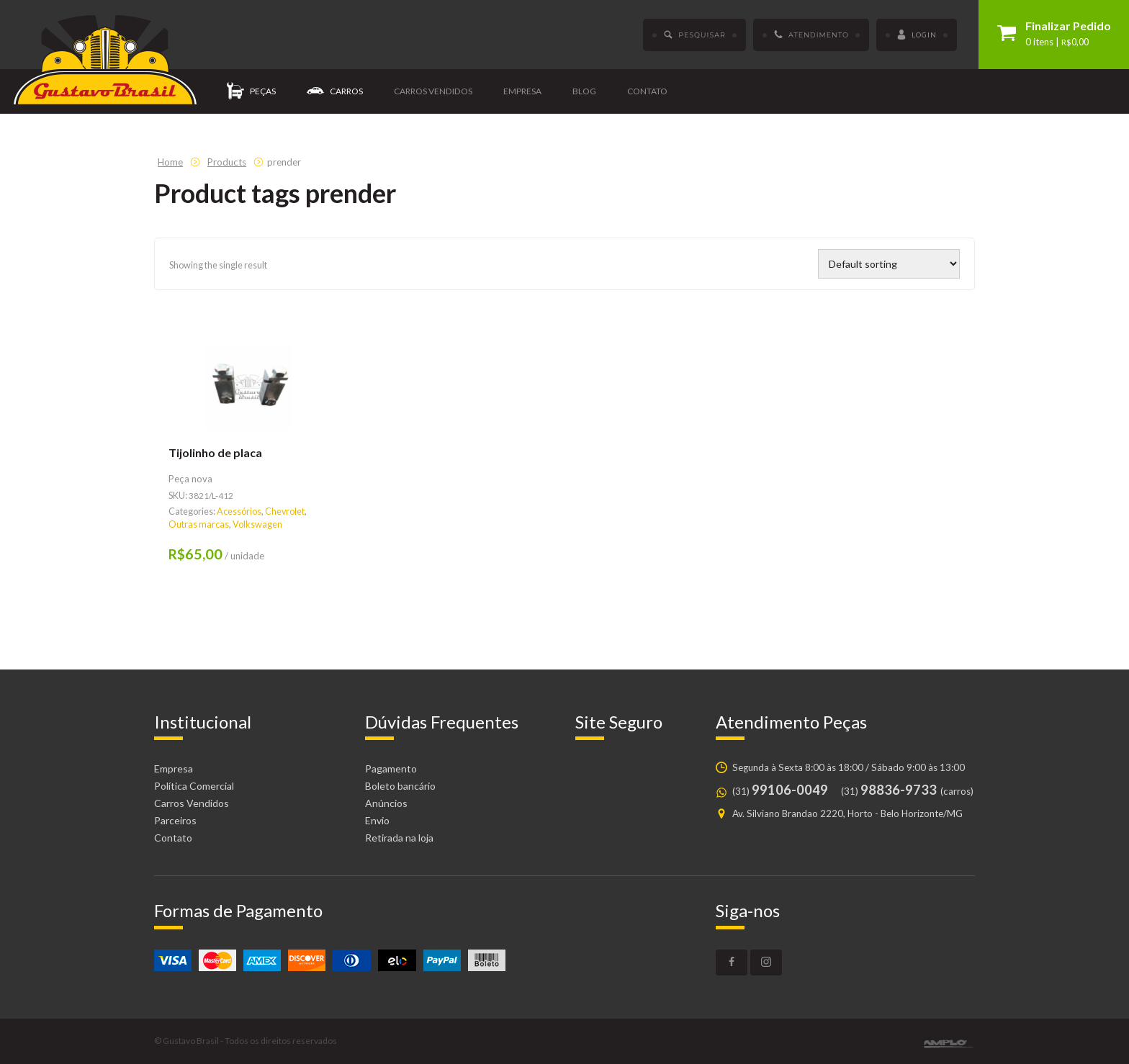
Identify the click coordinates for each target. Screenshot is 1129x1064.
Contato (647, 91)
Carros (335, 92)
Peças (251, 92)
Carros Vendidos (191, 803)
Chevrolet (285, 511)
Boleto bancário (400, 786)
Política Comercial (194, 786)
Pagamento (391, 768)
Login (916, 35)
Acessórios (239, 511)
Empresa (522, 91)
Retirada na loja (399, 837)
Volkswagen (257, 524)
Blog (584, 91)
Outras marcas (198, 524)
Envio (377, 820)
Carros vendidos (433, 91)
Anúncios (386, 803)
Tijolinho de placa (215, 452)
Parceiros (175, 820)
